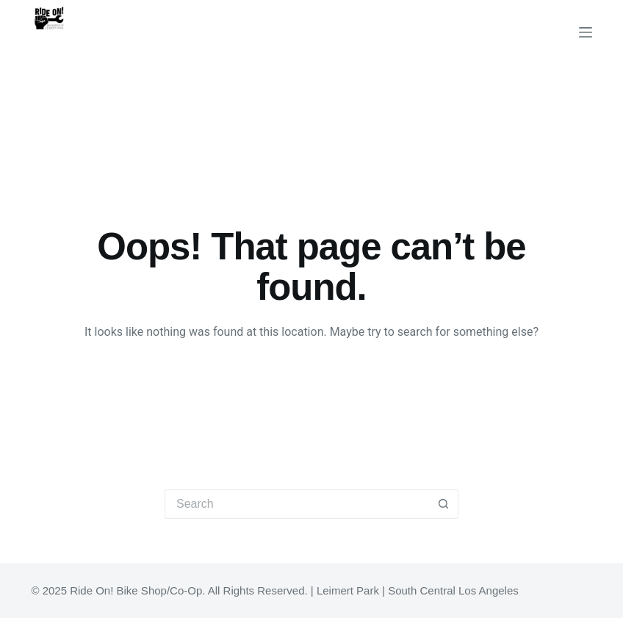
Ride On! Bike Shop (113, 50)
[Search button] (443, 504)
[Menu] (585, 32)
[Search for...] (297, 504)
